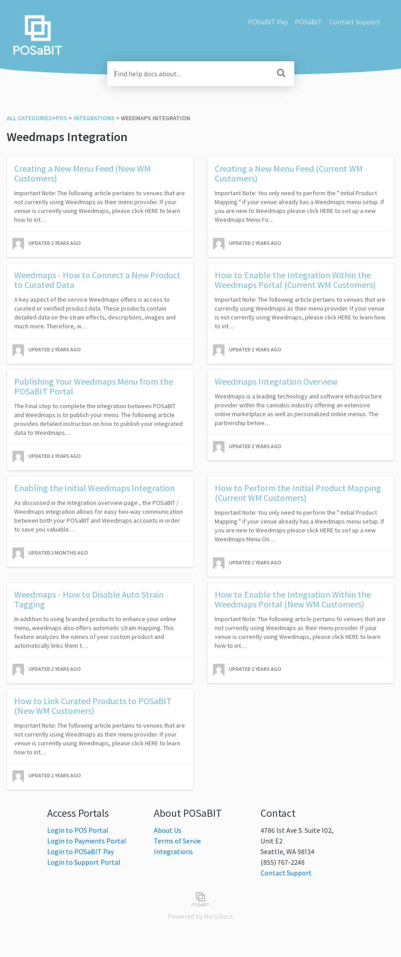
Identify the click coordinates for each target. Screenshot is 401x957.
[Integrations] (94, 118)
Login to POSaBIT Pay (80, 851)
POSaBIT (308, 21)
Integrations (173, 851)
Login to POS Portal (77, 830)
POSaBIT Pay (268, 21)
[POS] (61, 118)
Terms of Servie (177, 840)
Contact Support (355, 21)
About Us (167, 830)
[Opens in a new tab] (200, 898)
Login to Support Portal (83, 862)
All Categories (29, 118)
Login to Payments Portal (86, 840)
